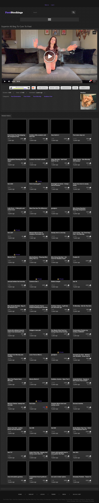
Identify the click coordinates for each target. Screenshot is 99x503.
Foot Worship (37, 96)
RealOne (83, 92)
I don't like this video (28, 87)
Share (75, 87)
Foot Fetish (27, 96)
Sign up (47, 5)
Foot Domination (16, 96)
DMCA (64, 494)
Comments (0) (84, 87)
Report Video (54, 87)
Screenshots (66, 87)
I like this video (11, 87)
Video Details (42, 87)
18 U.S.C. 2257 (77, 494)
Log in (52, 5)
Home (20, 494)
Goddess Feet (48, 96)
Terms (53, 494)
